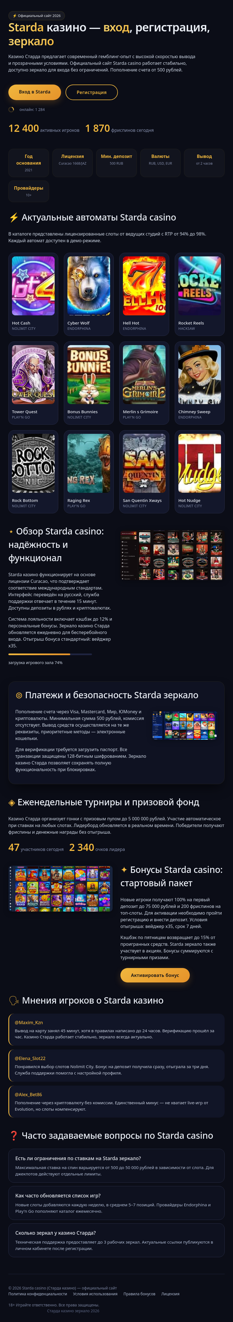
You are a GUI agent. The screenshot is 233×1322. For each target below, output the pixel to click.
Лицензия (170, 1293)
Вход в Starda (34, 92)
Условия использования (95, 1293)
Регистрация (92, 92)
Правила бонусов (139, 1293)
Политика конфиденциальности (37, 1293)
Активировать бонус (155, 975)
